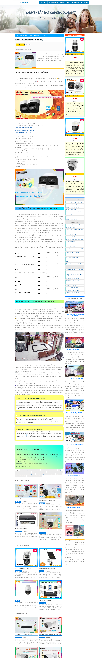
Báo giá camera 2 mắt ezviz (71, 209)
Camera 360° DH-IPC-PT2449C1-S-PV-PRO (74, 135)
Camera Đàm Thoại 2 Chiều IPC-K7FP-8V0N (23, 597)
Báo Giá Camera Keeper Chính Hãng (75, 378)
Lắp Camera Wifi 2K (70, 231)
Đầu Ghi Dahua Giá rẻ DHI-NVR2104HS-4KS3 (23, 634)
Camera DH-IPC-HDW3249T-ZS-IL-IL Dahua (74, 174)
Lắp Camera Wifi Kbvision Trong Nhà (73, 224)
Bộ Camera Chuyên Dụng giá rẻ (72, 280)
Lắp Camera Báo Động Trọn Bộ (72, 292)
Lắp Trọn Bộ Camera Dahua (71, 285)
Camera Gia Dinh (21, 2)
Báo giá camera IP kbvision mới (72, 207)
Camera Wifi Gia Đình (64, 2)
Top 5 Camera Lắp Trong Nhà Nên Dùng (74, 211)
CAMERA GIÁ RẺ (43, 2)
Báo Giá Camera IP (70, 214)
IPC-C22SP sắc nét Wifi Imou (21, 499)
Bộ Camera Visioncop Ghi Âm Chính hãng (74, 269)
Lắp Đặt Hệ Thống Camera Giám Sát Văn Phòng (30, 470)
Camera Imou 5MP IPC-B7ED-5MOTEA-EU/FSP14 (48, 568)
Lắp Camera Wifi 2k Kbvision (72, 236)
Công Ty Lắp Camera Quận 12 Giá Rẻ (75, 444)
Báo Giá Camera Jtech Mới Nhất (74, 349)
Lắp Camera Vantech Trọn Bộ (72, 271)
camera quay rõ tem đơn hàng (72, 204)
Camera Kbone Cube (70, 227)
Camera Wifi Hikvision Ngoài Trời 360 (73, 263)
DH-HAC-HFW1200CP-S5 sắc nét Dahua (47, 500)
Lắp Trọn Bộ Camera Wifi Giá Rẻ (72, 283)
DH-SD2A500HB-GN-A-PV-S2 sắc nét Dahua (48, 530)
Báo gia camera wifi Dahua (71, 219)
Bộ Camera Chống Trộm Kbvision (73, 290)
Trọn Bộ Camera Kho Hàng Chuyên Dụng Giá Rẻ (25, 474)
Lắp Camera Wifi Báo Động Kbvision (73, 255)
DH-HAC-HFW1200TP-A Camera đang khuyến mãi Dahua (50, 634)
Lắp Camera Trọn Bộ (53, 2)
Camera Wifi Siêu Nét (70, 241)
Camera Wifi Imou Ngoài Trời (72, 234)
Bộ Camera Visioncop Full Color (72, 278)
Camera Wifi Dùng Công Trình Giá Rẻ (49, 470)
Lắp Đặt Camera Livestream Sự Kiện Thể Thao (74, 413)
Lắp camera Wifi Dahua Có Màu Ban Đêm (74, 229)
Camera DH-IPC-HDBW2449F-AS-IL (72, 95)
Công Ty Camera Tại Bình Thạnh (74, 538)
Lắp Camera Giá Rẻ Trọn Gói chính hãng (74, 287)
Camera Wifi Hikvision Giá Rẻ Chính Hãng (74, 239)
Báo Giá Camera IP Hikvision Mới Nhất (74, 202)
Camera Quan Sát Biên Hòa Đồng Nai (55, 472)
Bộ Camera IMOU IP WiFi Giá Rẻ (45, 600)
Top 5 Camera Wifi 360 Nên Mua (72, 257)
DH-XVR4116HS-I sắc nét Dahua (21, 528)
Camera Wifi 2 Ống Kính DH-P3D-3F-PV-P (23, 568)
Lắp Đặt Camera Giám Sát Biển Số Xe (74, 507)
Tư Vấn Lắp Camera (74, 2)
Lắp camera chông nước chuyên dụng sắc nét (45, 474)
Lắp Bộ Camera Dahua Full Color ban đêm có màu (74, 275)
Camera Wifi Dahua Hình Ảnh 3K (72, 252)
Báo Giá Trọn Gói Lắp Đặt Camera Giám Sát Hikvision (75, 315)
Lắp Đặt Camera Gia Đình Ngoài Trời (34, 475)
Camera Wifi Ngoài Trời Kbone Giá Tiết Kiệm (74, 260)
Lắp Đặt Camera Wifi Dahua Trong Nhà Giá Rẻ (74, 249)
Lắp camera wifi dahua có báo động (73, 243)
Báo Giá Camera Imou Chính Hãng (39, 472)
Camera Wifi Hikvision (70, 246)
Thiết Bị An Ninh (84, 2)
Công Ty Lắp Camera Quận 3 (74, 476)
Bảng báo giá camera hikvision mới (73, 216)
